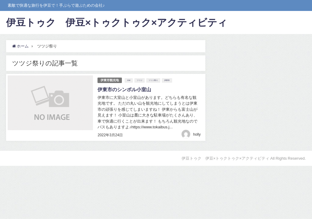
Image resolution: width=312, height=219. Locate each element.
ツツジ (139, 80)
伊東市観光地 (110, 80)
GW (128, 80)
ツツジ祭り (153, 80)
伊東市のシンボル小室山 (124, 89)
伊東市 (167, 80)
